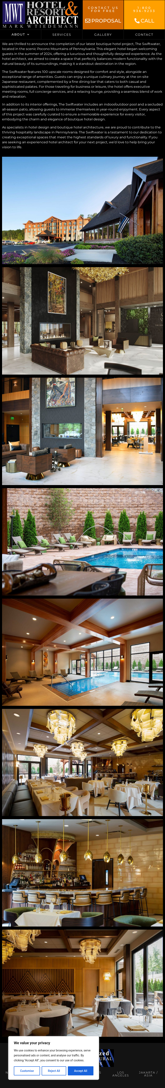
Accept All (80, 1071)
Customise (27, 1071)
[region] (53, 1058)
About (20, 34)
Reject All (54, 1071)
